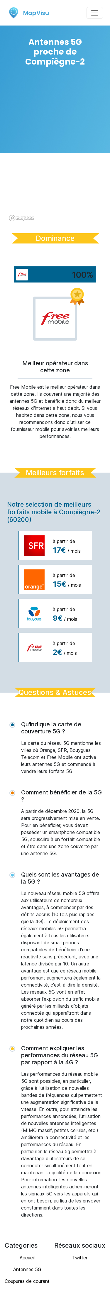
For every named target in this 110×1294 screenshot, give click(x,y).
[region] (55, 148)
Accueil (27, 1258)
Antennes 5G (27, 1269)
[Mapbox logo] (22, 218)
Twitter (79, 1258)
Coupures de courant (27, 1281)
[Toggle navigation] (95, 13)
